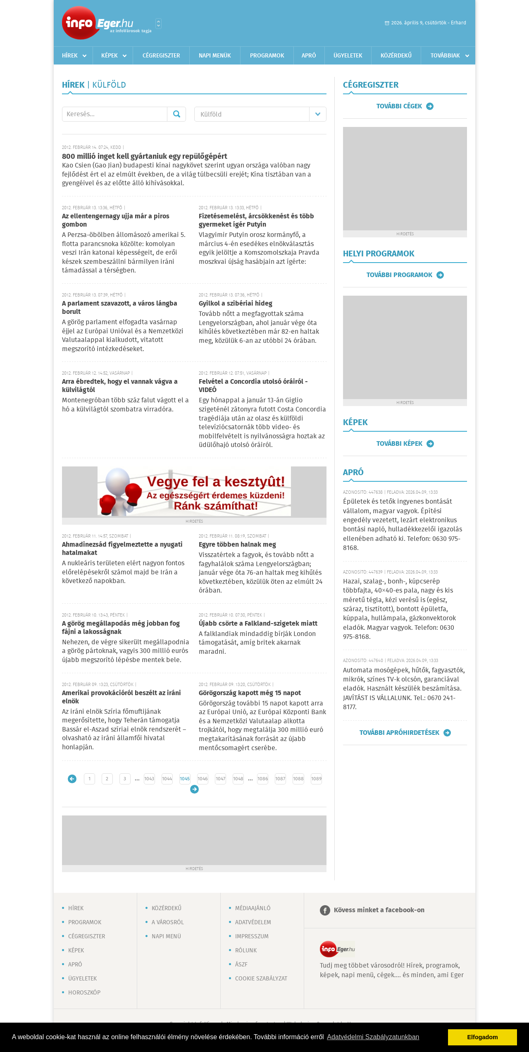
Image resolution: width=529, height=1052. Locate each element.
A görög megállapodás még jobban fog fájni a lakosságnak (121, 628)
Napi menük (215, 55)
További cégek (399, 106)
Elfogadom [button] (482, 1037)
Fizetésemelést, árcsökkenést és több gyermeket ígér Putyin (256, 220)
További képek (399, 443)
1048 (238, 779)
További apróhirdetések (399, 732)
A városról (168, 922)
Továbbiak (445, 55)
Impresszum (252, 936)
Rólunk (246, 950)
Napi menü (166, 936)
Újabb (72, 779)
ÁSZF (241, 964)
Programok (267, 55)
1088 (298, 779)
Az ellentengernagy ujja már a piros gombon (115, 220)
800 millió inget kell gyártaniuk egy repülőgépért (144, 157)
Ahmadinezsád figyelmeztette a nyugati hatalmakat (122, 549)
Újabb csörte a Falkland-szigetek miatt (258, 624)
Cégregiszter (161, 55)
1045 (185, 779)
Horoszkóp (84, 992)
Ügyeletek (348, 55)
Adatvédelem (253, 922)
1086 (262, 779)
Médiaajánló (253, 908)
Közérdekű (396, 55)
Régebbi (194, 789)
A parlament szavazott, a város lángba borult (119, 308)
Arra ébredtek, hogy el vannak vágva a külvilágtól (120, 386)
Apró (309, 55)
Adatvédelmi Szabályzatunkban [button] (373, 1036)
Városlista (158, 23)
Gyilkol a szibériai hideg (235, 304)
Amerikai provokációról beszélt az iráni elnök (121, 697)
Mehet (176, 114)
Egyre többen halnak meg (237, 545)
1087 (280, 779)
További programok (399, 275)
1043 (149, 779)
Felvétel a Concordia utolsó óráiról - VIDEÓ (253, 386)
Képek (109, 55)
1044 (167, 779)
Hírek (70, 55)
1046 (202, 779)
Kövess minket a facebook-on (379, 910)
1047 (220, 779)
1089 (316, 779)
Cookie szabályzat (261, 978)
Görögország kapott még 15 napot (250, 693)
